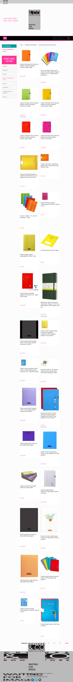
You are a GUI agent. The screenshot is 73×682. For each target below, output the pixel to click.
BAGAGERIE (5, 70)
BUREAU (4, 74)
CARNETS (4, 83)
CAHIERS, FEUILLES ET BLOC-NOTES (8, 78)
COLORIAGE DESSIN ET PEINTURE (7, 92)
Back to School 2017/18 (38, 673)
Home (21, 45)
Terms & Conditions (36, 675)
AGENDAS (5, 66)
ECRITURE (5, 97)
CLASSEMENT (6, 87)
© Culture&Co (29, 676)
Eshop (28, 673)
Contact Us (49, 673)
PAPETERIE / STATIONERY (31, 45)
